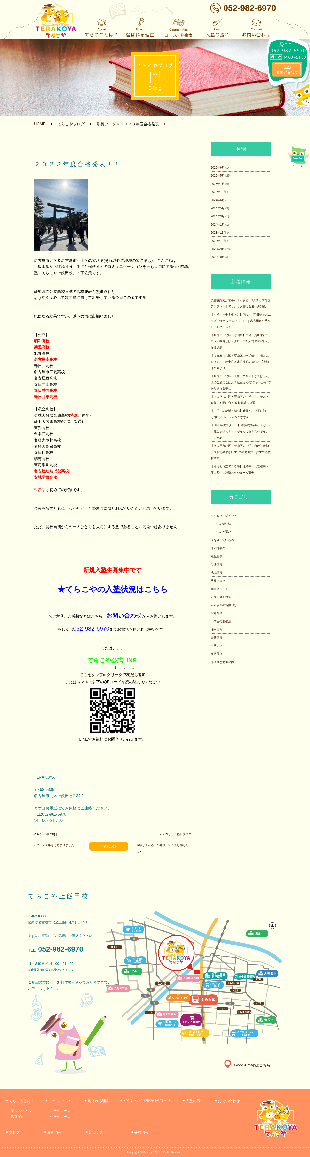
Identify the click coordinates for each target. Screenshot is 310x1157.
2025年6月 (218, 167)
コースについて (59, 1101)
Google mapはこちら (247, 1065)
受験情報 (216, 564)
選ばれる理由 (97, 1101)
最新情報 (216, 637)
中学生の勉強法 (221, 524)
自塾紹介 (216, 646)
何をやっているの (222, 540)
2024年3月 (218, 216)
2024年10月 (218, 192)
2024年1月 (218, 224)
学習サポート (219, 589)
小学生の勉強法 (221, 621)
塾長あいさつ (21, 1110)
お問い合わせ (227, 1101)
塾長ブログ (106, 124)
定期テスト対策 (221, 597)
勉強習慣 (216, 556)
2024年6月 (218, 200)
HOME (40, 124)
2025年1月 (218, 184)
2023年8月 (218, 257)
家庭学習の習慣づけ (224, 605)
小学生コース (60, 1110)
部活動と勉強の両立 (224, 662)
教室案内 (17, 1117)
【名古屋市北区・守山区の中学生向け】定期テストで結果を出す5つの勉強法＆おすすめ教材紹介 (241, 452)
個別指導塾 (218, 548)
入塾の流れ (193, 1101)
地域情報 (216, 572)
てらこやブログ (71, 124)
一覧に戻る (108, 846)
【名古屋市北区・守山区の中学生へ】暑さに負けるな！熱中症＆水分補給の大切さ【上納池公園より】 (240, 362)
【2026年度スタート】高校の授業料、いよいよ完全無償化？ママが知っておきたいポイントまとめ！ (240, 431)
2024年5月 (218, 208)
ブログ (13, 1132)
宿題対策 (216, 613)
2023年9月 (218, 249)
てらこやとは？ (20, 1101)
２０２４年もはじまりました (55, 845)
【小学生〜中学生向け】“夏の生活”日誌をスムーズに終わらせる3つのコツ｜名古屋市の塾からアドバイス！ (241, 321)
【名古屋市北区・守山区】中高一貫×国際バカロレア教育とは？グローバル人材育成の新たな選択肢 (241, 341)
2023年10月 (218, 240)
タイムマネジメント (224, 515)
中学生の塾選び (221, 532)
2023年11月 (218, 232)
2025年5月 (218, 175)
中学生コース (60, 1117)
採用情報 (216, 629)
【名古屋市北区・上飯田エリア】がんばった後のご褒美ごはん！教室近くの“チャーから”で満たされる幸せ (241, 382)
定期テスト (96, 1132)
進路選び (216, 654)
